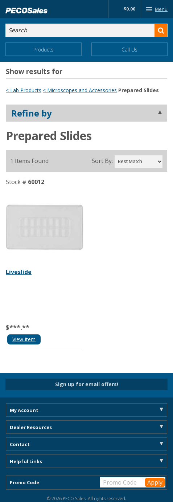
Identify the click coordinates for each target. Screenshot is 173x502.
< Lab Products (23, 90)
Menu (155, 9)
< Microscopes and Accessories (80, 90)
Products (43, 49)
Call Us (129, 49)
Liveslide (19, 272)
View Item (24, 339)
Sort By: (102, 161)
